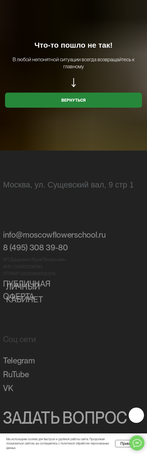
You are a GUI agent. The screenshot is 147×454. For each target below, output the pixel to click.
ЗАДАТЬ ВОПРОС (65, 418)
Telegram (19, 362)
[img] (136, 415)
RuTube (16, 375)
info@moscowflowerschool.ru (54, 236)
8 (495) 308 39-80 (35, 249)
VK (8, 389)
